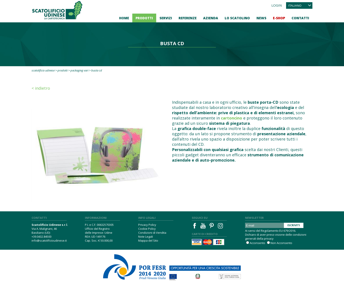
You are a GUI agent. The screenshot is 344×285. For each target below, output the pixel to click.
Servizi (165, 18)
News (261, 18)
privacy (269, 238)
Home (124, 18)
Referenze (188, 18)
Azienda (210, 18)
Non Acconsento (281, 243)
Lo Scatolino (237, 18)
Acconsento (257, 243)
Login (276, 5)
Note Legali (145, 237)
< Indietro (41, 88)
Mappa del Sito (148, 240)
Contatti (300, 18)
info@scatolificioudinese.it (49, 240)
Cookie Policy (147, 229)
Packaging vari (79, 70)
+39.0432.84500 (41, 237)
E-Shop (279, 18)
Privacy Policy (147, 225)
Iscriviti (293, 225)
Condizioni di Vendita (152, 233)
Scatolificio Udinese (43, 70)
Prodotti (144, 18)
